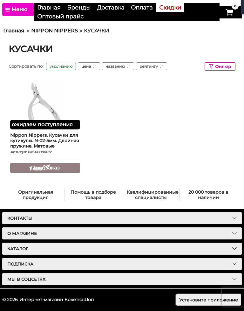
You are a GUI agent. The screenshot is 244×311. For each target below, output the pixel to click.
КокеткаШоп (79, 299)
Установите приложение (208, 300)
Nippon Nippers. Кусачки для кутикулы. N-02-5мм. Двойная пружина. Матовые (45, 144)
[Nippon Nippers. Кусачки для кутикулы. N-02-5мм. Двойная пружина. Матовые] (45, 105)
